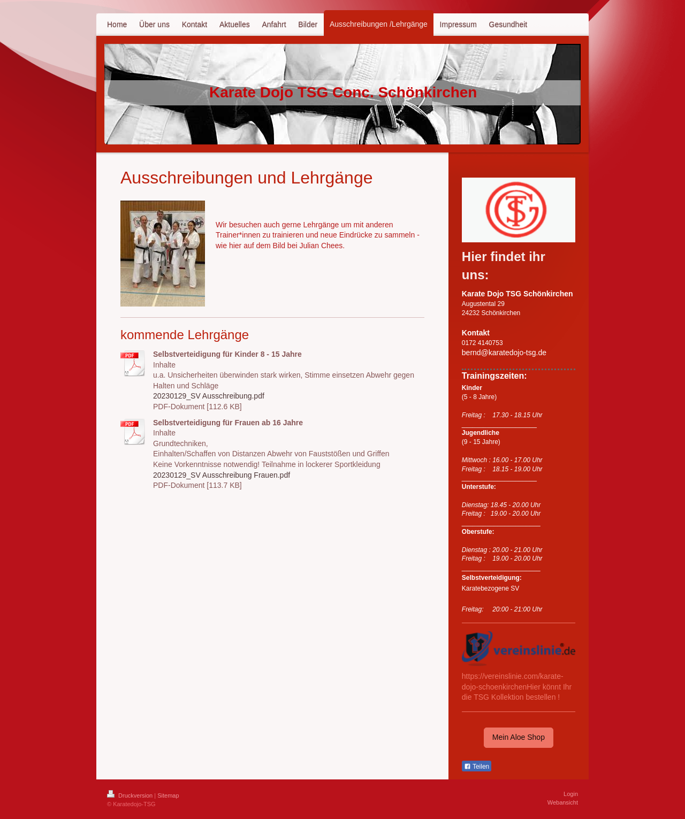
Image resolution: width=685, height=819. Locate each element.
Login (571, 794)
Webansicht (562, 802)
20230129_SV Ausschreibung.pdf (208, 396)
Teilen (476, 766)
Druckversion (130, 795)
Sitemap (168, 795)
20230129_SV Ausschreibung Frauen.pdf (221, 475)
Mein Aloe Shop (518, 737)
